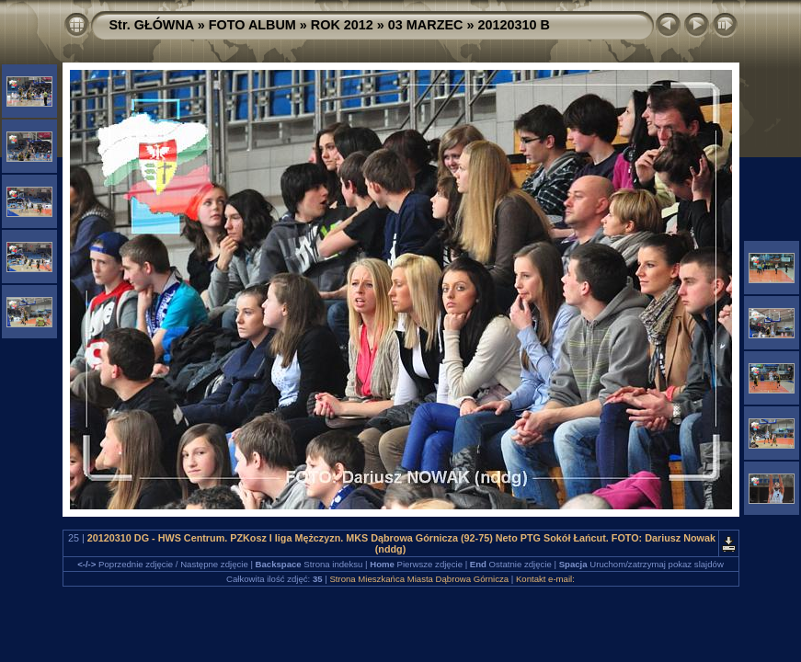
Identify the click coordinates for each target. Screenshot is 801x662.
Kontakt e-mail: (545, 579)
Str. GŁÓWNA (151, 24)
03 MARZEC (425, 24)
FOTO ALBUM (252, 24)
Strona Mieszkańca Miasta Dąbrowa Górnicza (419, 579)
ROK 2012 (342, 24)
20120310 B (513, 24)
